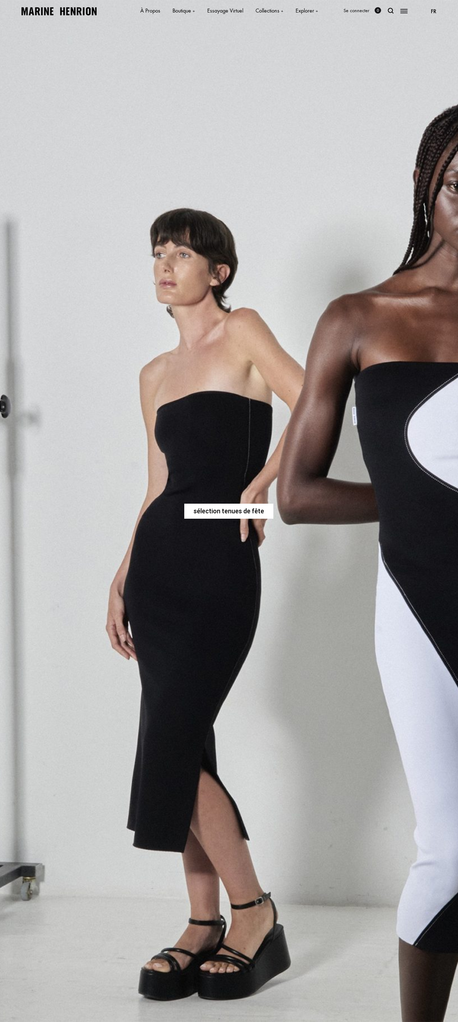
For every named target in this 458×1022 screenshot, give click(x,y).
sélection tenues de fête (229, 511)
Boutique (183, 10)
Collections (269, 10)
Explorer (307, 10)
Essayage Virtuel (225, 10)
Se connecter (356, 11)
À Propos (150, 10)
